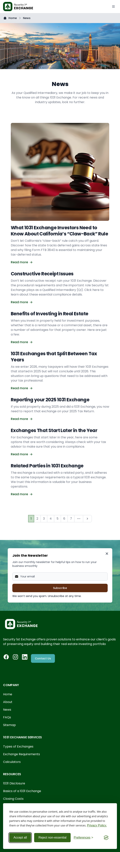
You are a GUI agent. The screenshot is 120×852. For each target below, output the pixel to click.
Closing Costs (13, 799)
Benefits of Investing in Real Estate (49, 313)
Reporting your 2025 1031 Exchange (50, 400)
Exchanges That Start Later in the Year (54, 430)
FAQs (7, 717)
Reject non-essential (52, 837)
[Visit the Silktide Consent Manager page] (106, 837)
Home (12, 18)
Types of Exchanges (18, 746)
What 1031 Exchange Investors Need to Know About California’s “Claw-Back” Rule (59, 230)
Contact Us (43, 658)
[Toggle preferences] (83, 837)
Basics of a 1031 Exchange (22, 791)
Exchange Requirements (21, 754)
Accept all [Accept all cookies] (20, 837)
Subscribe (60, 588)
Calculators (12, 762)
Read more (22, 262)
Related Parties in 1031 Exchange (47, 466)
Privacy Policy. (97, 825)
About (7, 702)
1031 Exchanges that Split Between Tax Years (54, 356)
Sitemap (9, 725)
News (7, 709)
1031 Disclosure (14, 783)
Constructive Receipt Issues (42, 274)
